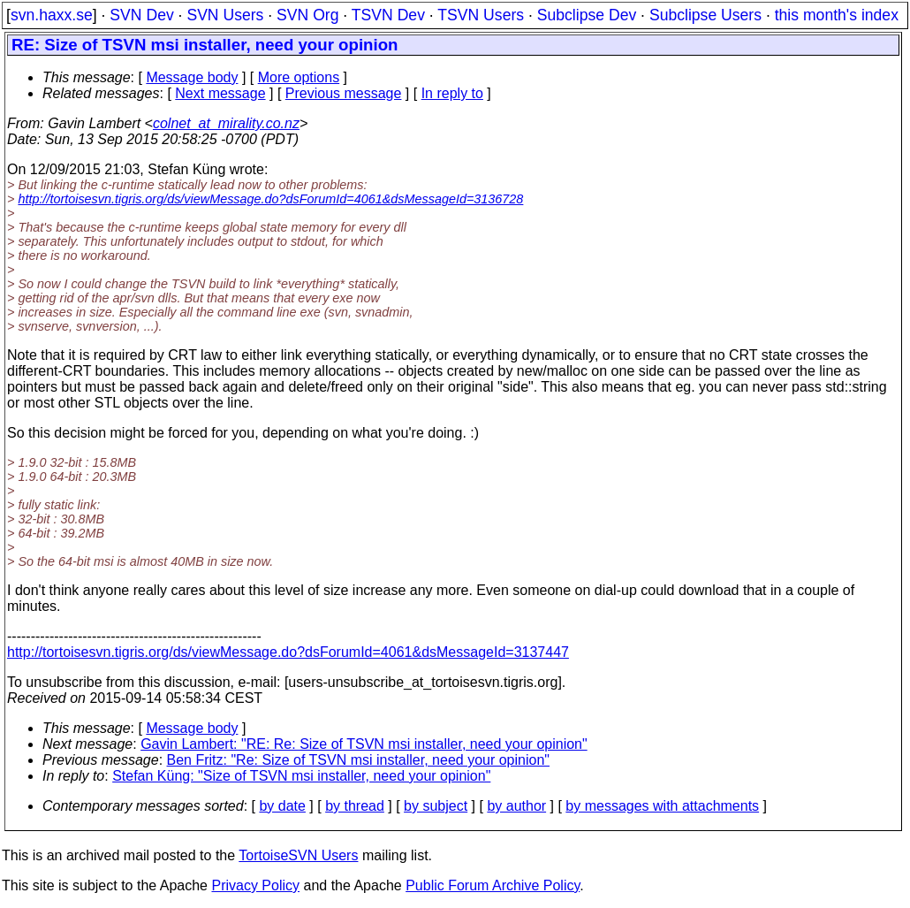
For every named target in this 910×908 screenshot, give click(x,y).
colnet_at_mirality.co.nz (226, 123)
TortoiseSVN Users (298, 855)
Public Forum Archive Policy (493, 885)
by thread (354, 805)
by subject (435, 805)
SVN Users (224, 15)
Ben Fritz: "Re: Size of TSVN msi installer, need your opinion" (358, 759)
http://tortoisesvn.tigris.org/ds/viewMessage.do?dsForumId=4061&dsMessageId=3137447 (288, 652)
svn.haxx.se (52, 15)
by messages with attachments (662, 805)
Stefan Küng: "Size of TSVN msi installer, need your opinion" (301, 775)
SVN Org (307, 15)
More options (299, 77)
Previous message (343, 93)
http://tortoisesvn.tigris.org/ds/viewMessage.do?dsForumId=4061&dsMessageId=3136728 (270, 199)
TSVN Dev (388, 15)
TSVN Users (480, 15)
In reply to (452, 93)
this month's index (837, 15)
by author (516, 805)
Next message (220, 93)
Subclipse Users (705, 15)
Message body (192, 77)
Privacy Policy (255, 885)
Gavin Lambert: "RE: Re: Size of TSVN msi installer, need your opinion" (364, 744)
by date (282, 805)
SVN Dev (141, 15)
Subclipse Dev (586, 15)
